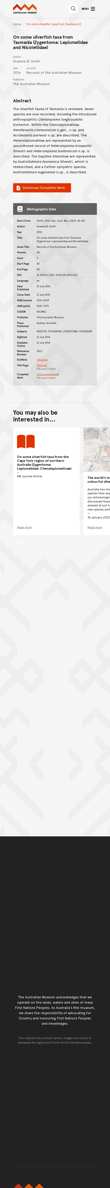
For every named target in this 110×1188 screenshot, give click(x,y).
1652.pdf (42, 365)
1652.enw (42, 359)
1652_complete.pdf (48, 374)
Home (17, 24)
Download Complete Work (40, 187)
